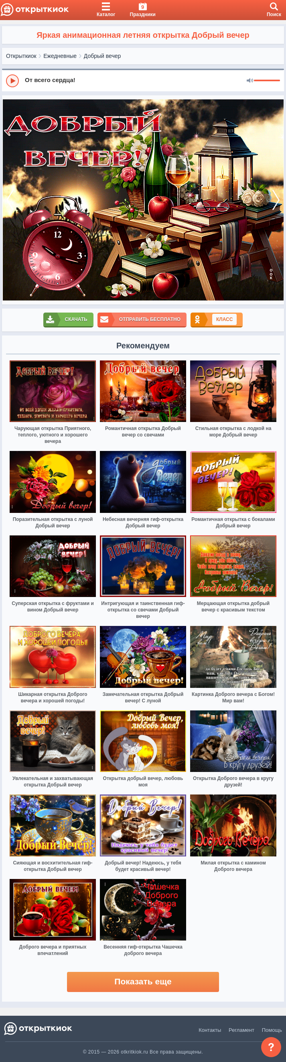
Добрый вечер (102, 56)
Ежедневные (60, 56)
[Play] (12, 80)
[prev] (10, 199)
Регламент (241, 1030)
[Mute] (250, 81)
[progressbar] (267, 81)
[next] (276, 199)
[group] (143, 80)
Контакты (210, 1030)
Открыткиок (21, 56)
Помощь (272, 1030)
